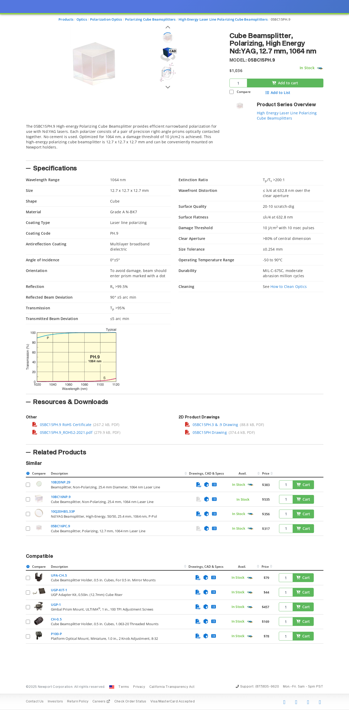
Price (265, 473)
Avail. (243, 473)
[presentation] (174, 355)
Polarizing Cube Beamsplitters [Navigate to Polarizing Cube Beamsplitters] (150, 19)
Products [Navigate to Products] (65, 19)
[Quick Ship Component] (319, 68)
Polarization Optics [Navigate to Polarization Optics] (106, 19)
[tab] (123, 140)
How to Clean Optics (288, 286)
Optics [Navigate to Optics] (81, 19)
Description (59, 473)
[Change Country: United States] (111, 687)
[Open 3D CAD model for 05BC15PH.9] (167, 55)
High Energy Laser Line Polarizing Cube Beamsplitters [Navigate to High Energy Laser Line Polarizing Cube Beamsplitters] (223, 19)
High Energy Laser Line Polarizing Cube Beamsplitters (287, 115)
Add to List (277, 92)
